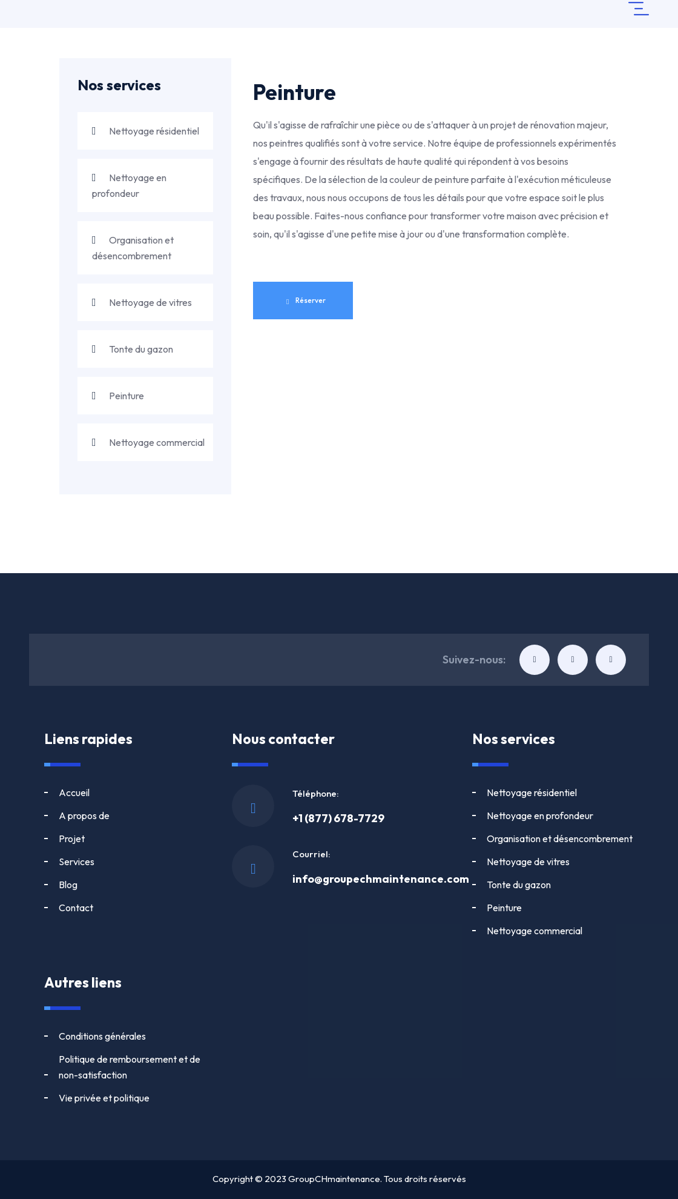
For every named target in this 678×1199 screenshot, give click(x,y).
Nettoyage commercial (148, 442)
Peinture (118, 396)
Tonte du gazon (132, 349)
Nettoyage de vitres (142, 302)
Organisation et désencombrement (133, 248)
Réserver (306, 300)
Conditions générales (102, 1036)
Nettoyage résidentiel (145, 131)
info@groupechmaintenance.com (380, 879)
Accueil (74, 792)
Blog (68, 838)
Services (158, 815)
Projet (72, 815)
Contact (157, 838)
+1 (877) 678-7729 (338, 818)
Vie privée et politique (104, 1098)
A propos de (165, 792)
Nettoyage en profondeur (129, 185)
